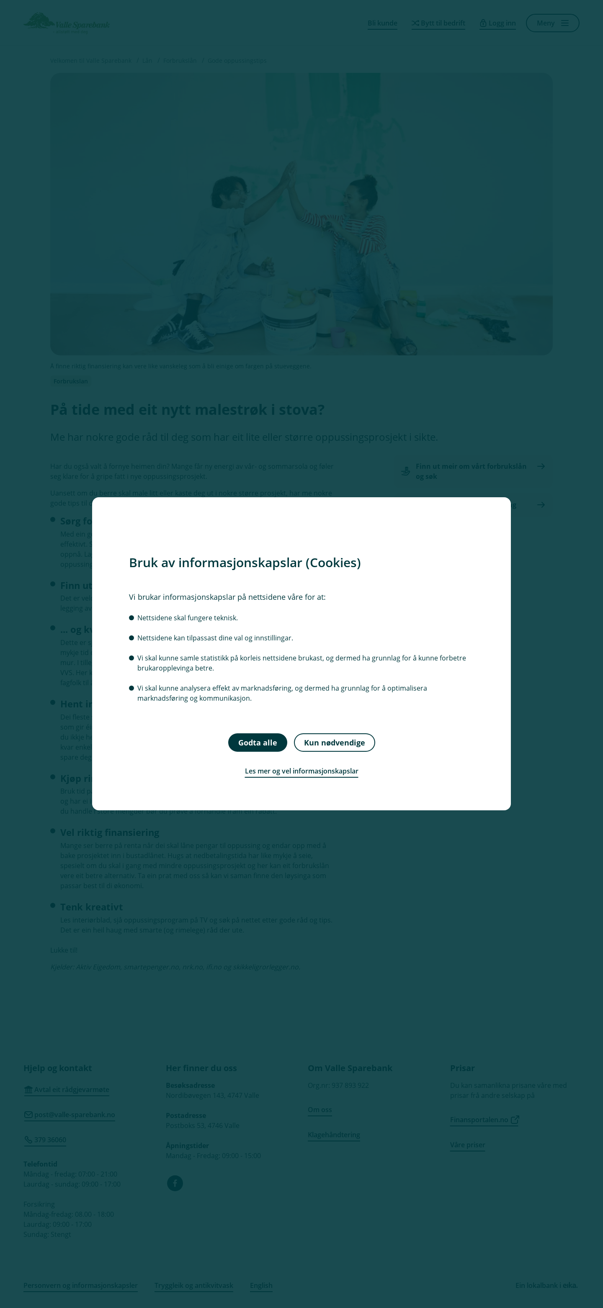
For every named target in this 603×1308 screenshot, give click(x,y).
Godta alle (257, 743)
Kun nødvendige (334, 743)
